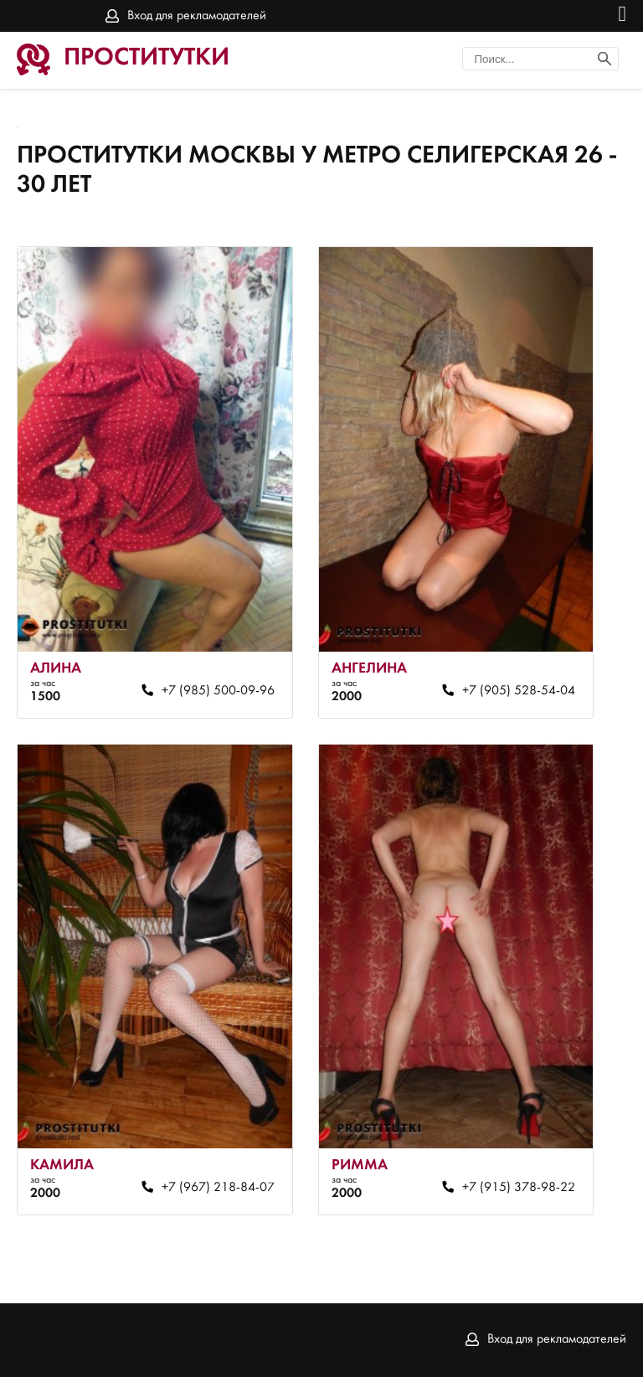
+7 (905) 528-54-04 (518, 691)
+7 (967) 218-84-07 (218, 1187)
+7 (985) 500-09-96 (218, 691)
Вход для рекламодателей (196, 16)
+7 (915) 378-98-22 (518, 1187)
